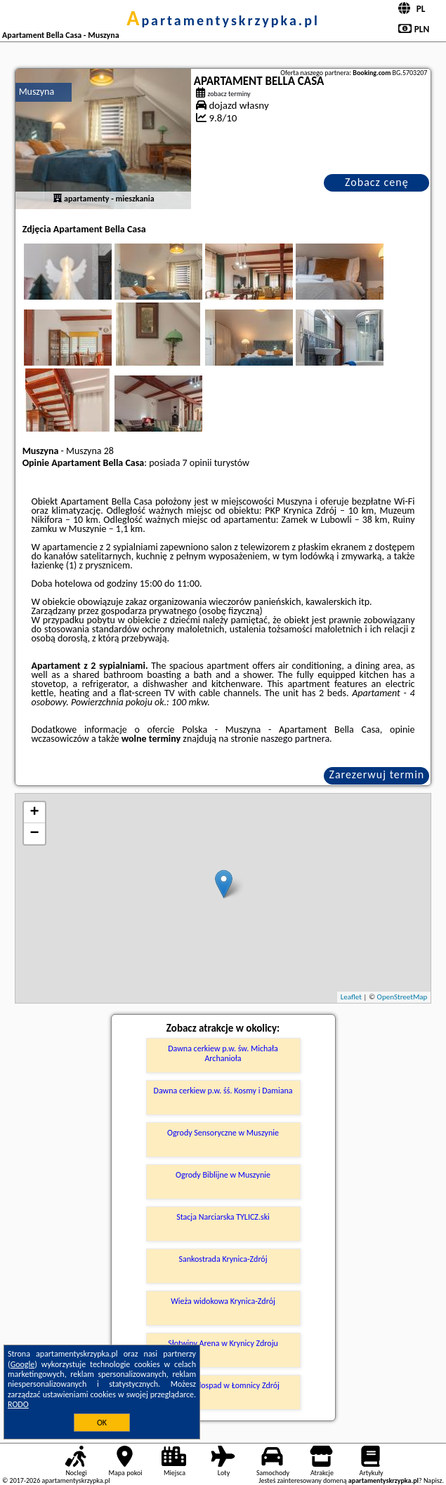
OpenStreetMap (402, 996)
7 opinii (197, 463)
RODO (18, 1404)
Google (23, 1364)
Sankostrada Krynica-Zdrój (222, 1259)
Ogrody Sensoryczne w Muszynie (223, 1133)
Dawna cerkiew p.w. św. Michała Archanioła (223, 1053)
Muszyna (36, 92)
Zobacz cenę (377, 182)
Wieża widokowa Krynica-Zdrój (223, 1301)
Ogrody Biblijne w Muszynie (223, 1175)
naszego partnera (295, 739)
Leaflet (351, 996)
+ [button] (34, 812)
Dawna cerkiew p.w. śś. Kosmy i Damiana (223, 1091)
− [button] (34, 833)
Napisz (433, 1480)
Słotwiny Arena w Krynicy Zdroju (223, 1343)
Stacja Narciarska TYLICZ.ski (223, 1217)
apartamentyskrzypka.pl (223, 20)
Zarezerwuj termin (377, 774)
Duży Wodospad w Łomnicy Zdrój (223, 1385)
